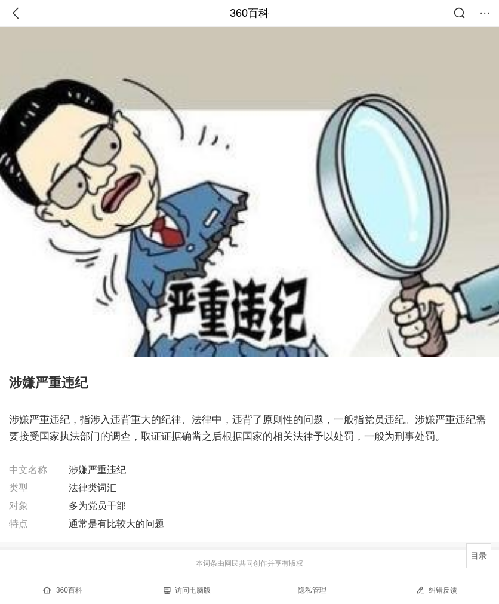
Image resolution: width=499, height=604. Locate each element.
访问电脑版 (187, 590)
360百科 (249, 13)
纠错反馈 (436, 589)
